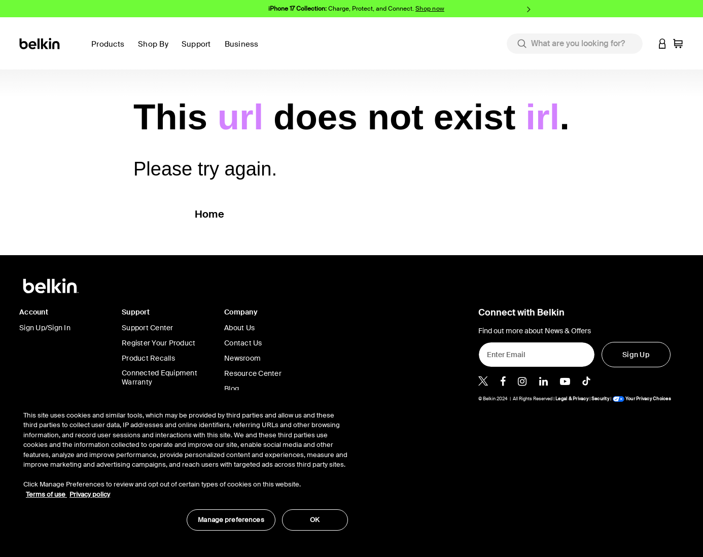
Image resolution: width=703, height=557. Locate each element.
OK (315, 519)
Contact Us (243, 342)
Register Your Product (158, 342)
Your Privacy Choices (641, 399)
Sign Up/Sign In (45, 327)
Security (600, 399)
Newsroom (242, 358)
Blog (231, 388)
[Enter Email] (536, 354)
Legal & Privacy (571, 399)
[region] (185, 465)
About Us (239, 327)
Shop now (429, 9)
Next (528, 9)
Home (209, 214)
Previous (174, 9)
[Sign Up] (636, 354)
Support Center (147, 327)
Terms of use (46, 494)
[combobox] (575, 43)
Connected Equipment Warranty (159, 377)
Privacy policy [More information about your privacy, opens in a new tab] (89, 494)
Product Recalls (148, 358)
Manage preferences (231, 519)
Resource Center (253, 373)
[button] (199, 49)
